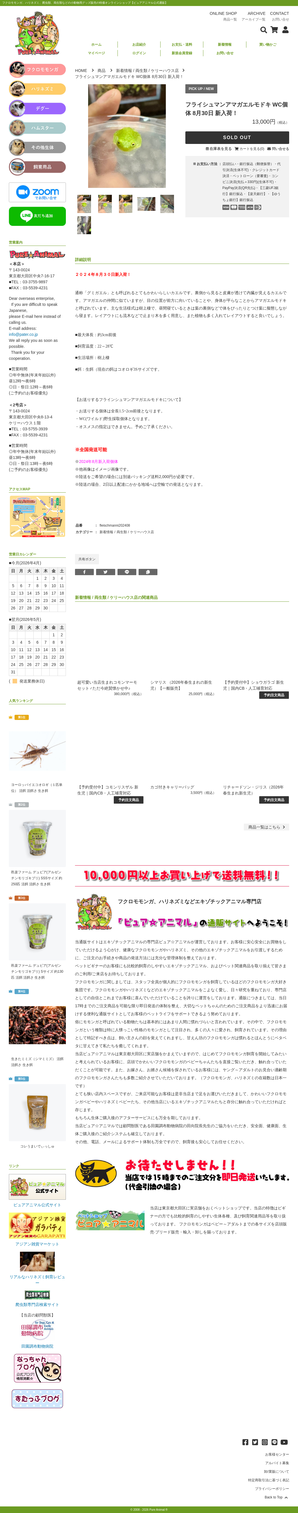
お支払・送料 (182, 45)
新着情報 (225, 45)
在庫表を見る (221, 149)
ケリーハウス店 (165, 70)
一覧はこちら (267, 827)
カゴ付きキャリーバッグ (172, 787)
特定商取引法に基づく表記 (268, 1480)
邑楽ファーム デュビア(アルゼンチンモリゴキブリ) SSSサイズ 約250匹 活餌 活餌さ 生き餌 (36, 878)
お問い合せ (225, 53)
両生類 (141, 70)
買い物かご (267, 45)
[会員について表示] (284, 29)
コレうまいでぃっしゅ (37, 1146)
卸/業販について (276, 1472)
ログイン (139, 53)
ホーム (96, 45)
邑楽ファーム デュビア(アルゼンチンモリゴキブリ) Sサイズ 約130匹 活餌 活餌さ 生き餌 (37, 972)
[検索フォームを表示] (263, 29)
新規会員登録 (182, 53)
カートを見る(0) (252, 149)
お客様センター (277, 1454)
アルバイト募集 (277, 1463)
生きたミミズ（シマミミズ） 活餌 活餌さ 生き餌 (37, 1062)
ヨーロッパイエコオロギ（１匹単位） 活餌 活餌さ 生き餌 (36, 788)
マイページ (96, 53)
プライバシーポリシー (272, 1489)
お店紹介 (139, 45)
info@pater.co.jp (23, 334)
